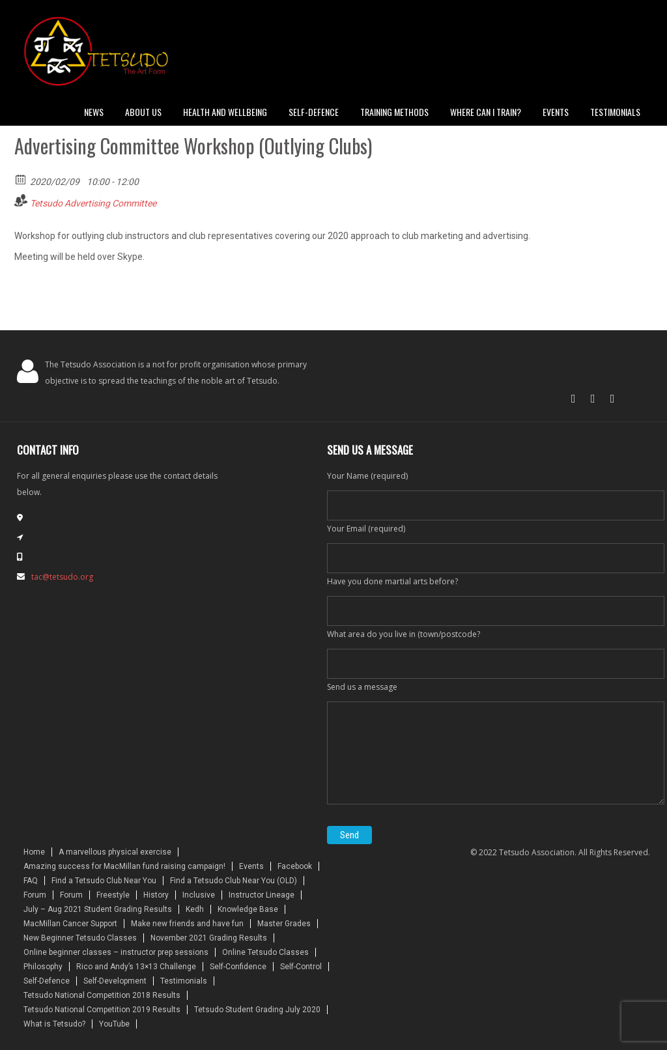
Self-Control (301, 966)
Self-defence (314, 112)
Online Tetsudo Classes (265, 952)
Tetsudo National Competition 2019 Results (101, 1009)
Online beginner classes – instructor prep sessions (115, 952)
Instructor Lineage (261, 895)
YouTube (114, 1024)
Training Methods (394, 112)
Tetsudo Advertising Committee (93, 203)
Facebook (294, 866)
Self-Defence (46, 981)
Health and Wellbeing (225, 112)
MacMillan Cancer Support (70, 923)
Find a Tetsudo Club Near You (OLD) (233, 880)
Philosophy (43, 966)
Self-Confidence (238, 966)
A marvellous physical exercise (115, 852)
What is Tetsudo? (54, 1024)
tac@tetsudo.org (62, 576)
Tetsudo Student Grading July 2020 (257, 1009)
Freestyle (113, 895)
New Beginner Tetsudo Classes (80, 938)
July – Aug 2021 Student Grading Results (97, 909)
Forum (34, 895)
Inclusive (198, 895)
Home (34, 852)
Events (556, 112)
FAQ (30, 880)
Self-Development (115, 981)
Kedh (195, 909)
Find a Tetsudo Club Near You (103, 880)
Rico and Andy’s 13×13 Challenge (136, 966)
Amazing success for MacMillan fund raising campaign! (124, 866)
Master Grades (284, 923)
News (94, 112)
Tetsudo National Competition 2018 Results (101, 995)
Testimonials (615, 112)
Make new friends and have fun (187, 923)
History (156, 895)
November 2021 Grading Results (208, 938)
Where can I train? (485, 112)
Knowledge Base (248, 909)
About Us (143, 112)
